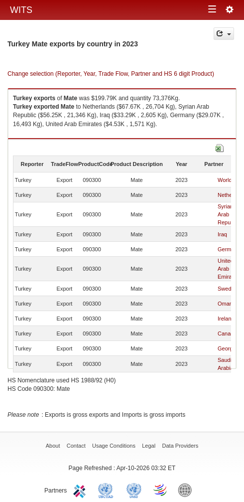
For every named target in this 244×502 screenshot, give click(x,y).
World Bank (187, 490)
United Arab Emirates (228, 269)
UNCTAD (108, 490)
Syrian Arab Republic (228, 214)
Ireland (226, 319)
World (225, 180)
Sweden (228, 289)
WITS (21, 10)
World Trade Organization (161, 490)
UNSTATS (134, 490)
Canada (227, 333)
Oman (225, 304)
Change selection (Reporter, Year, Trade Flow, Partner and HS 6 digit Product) (110, 73)
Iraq (222, 234)
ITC (81, 490)
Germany (229, 249)
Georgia (227, 348)
